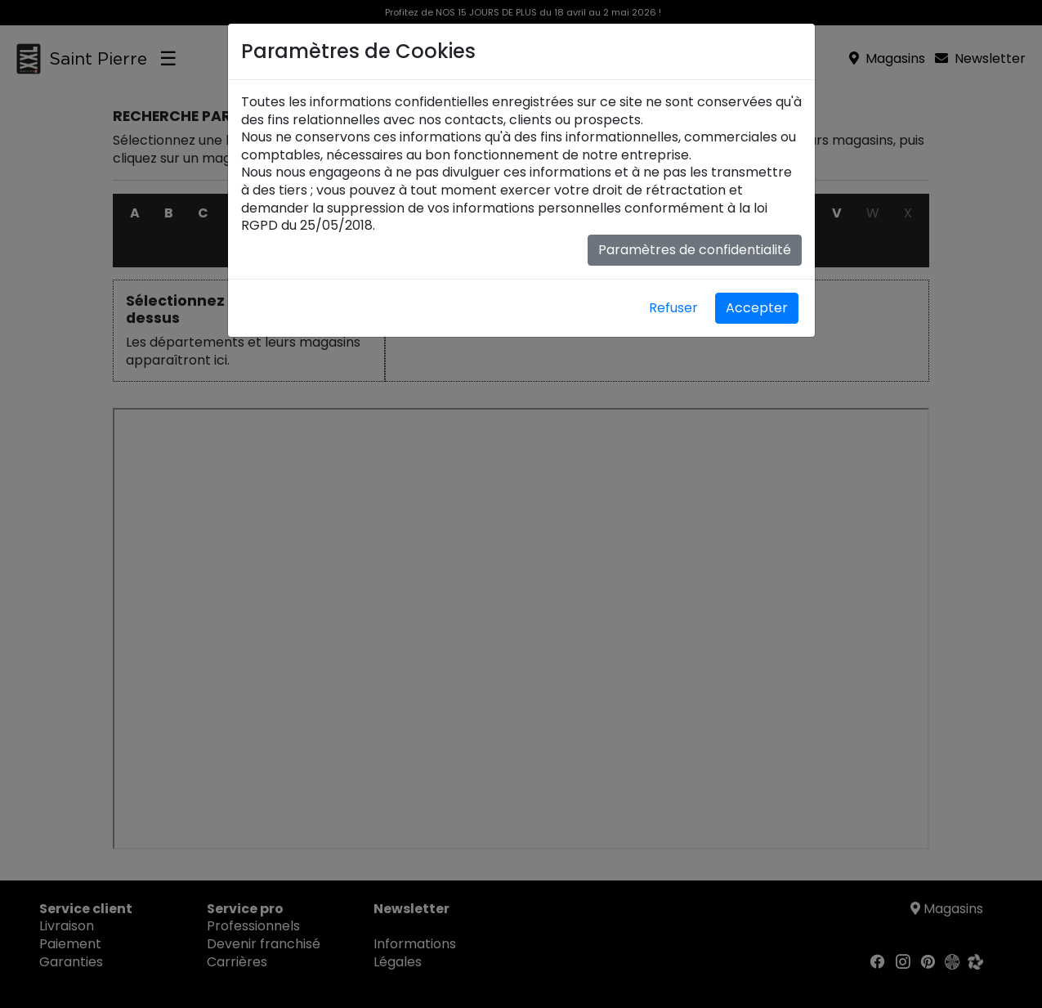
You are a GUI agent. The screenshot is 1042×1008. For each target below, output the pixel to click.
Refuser (673, 307)
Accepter (757, 307)
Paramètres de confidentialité (694, 249)
